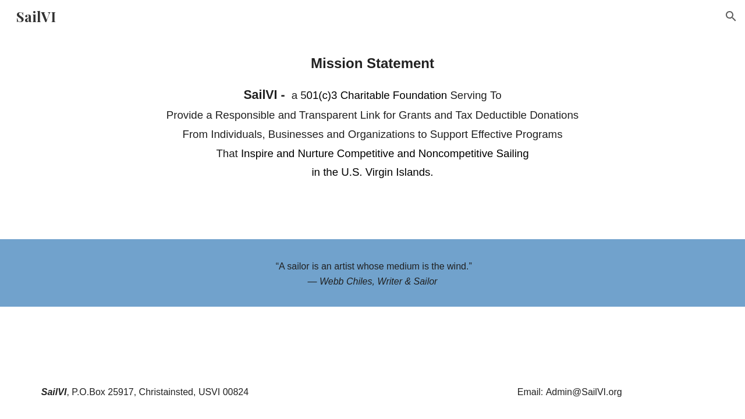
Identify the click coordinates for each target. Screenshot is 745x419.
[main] (372, 117)
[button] (731, 16)
